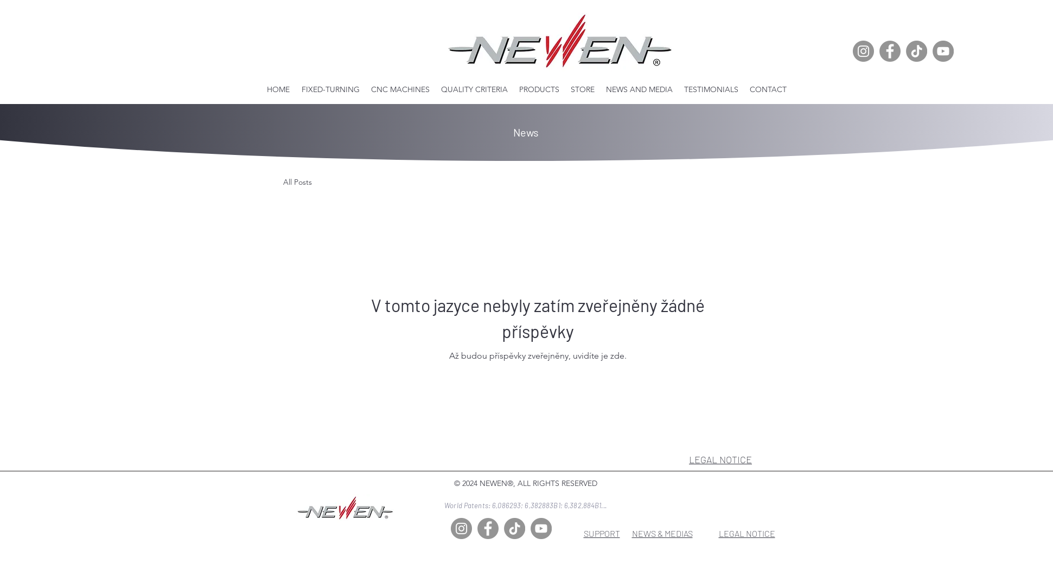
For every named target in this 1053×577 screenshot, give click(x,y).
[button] (401, 89)
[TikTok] (916, 51)
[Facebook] (890, 51)
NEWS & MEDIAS (662, 533)
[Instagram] (863, 51)
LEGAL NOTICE (720, 459)
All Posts (297, 182)
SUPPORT (602, 533)
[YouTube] (943, 51)
